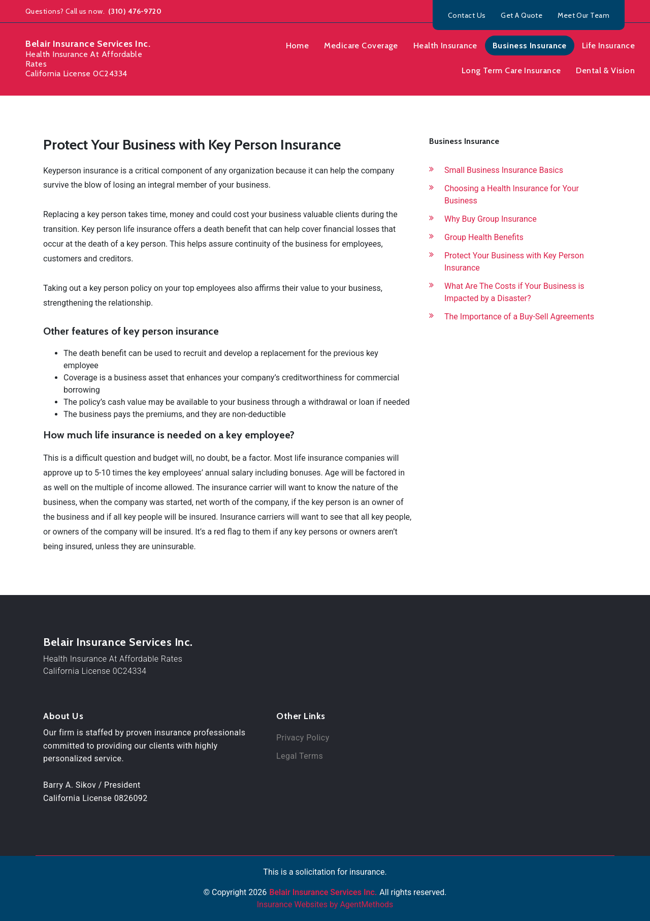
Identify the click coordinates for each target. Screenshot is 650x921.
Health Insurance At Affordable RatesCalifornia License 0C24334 (112, 665)
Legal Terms (299, 756)
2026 (257, 892)
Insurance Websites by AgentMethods (325, 904)
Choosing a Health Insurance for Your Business (511, 194)
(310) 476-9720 (134, 11)
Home (297, 45)
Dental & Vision (605, 70)
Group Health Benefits (484, 237)
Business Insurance (530, 45)
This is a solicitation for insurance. (324, 872)
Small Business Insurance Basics (503, 170)
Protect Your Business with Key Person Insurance (514, 262)
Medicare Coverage (361, 45)
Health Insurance (445, 45)
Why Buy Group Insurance (490, 219)
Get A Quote (521, 15)
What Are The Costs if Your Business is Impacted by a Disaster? (514, 292)
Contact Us (466, 15)
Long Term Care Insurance (511, 70)
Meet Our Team (583, 15)
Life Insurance (608, 45)
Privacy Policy (303, 737)
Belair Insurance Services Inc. (117, 642)
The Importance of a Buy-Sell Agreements (519, 316)
